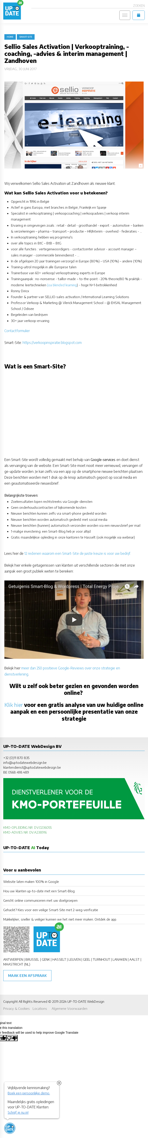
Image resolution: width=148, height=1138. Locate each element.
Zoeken (139, 5)
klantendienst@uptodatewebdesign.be (32, 767)
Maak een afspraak (27, 975)
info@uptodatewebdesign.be (25, 762)
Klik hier (14, 704)
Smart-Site (25, 37)
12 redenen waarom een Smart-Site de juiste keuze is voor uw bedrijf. (77, 553)
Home (10, 37)
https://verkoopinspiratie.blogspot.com (52, 342)
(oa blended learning (62, 285)
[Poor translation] (12, 1038)
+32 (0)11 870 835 (16, 758)
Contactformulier (17, 331)
